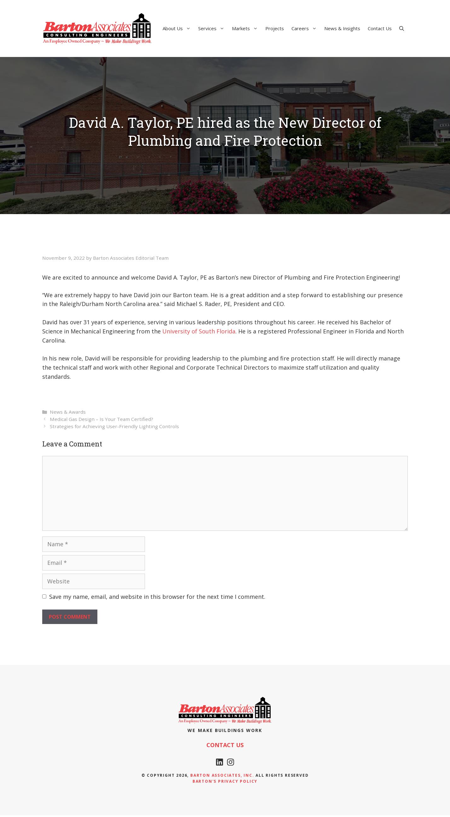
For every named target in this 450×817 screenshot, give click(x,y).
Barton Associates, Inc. (222, 777)
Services (213, 28)
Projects (274, 28)
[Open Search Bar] (401, 28)
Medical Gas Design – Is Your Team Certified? (101, 419)
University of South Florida (198, 331)
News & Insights (342, 28)
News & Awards (68, 412)
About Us (178, 28)
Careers (305, 28)
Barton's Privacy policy (225, 783)
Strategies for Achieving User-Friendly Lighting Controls (114, 426)
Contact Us (380, 28)
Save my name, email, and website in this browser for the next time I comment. (157, 596)
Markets (247, 28)
